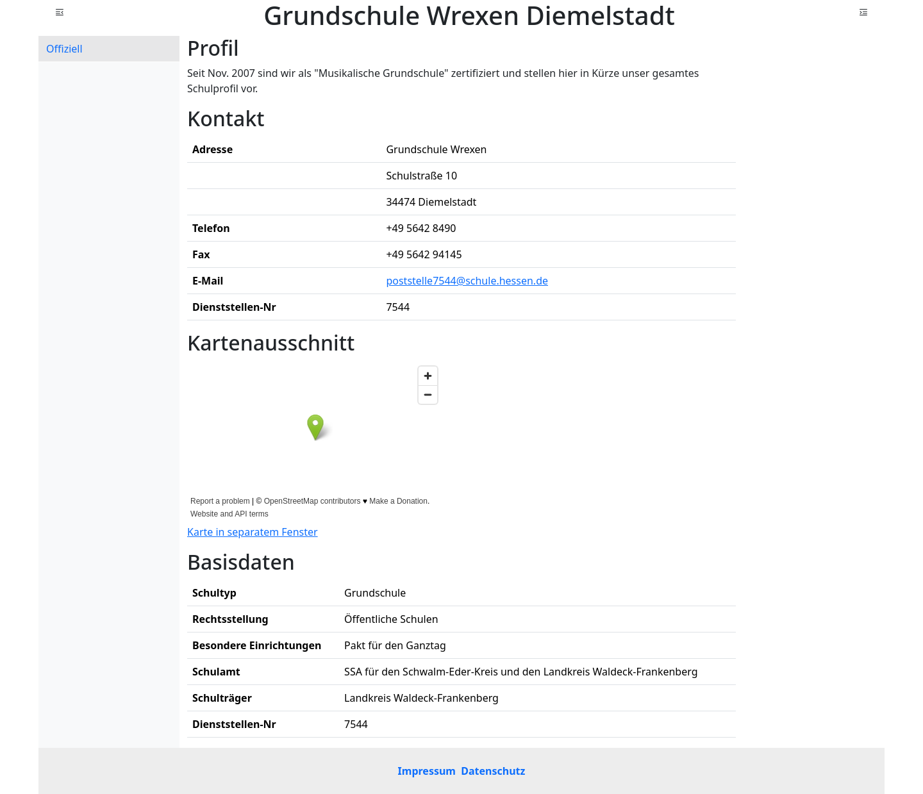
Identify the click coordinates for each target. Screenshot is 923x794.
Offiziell (64, 49)
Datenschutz (493, 771)
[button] (59, 12)
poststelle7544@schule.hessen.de (467, 281)
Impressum (427, 771)
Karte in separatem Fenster (252, 532)
